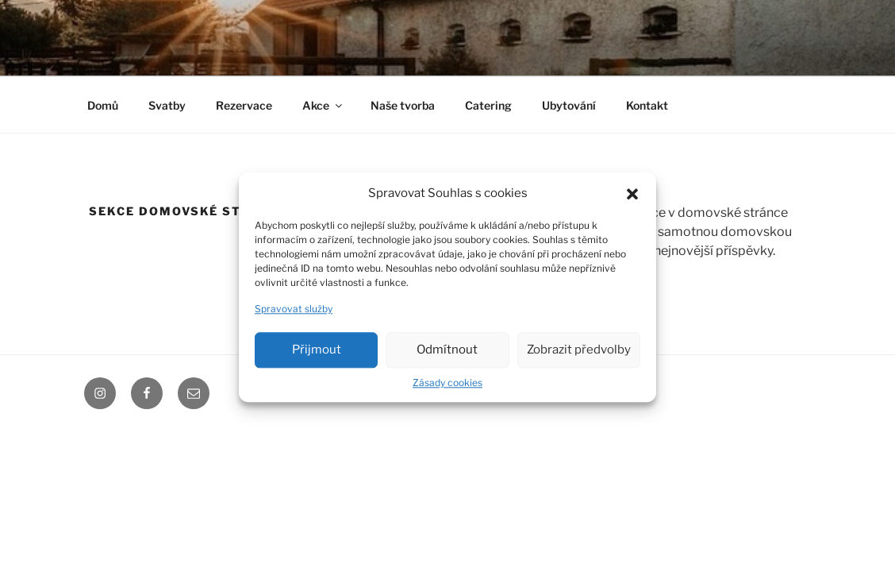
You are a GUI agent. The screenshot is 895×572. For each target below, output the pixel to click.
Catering (488, 105)
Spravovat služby (293, 314)
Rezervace (244, 105)
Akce (323, 105)
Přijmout (316, 355)
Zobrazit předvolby (579, 355)
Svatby (167, 105)
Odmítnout (447, 355)
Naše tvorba (403, 105)
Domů (102, 105)
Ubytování (569, 105)
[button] (632, 199)
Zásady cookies (447, 388)
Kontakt (647, 105)
